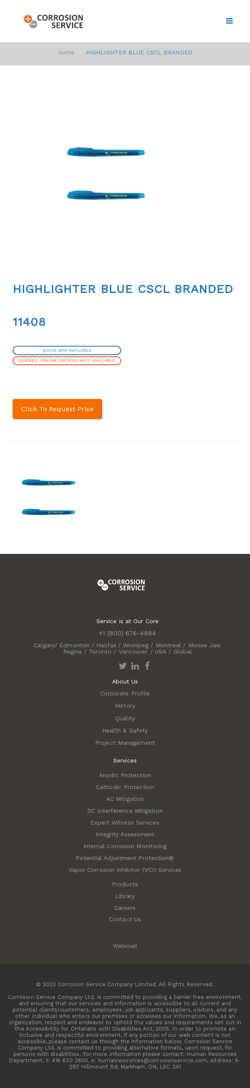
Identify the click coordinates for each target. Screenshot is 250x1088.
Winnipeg (136, 645)
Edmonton (74, 645)
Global (182, 651)
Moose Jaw (204, 645)
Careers (125, 907)
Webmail (125, 945)
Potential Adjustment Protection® (125, 858)
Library (125, 896)
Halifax (106, 645)
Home (66, 52)
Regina (72, 651)
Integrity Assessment (125, 834)
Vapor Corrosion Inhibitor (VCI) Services (125, 869)
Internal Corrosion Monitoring (125, 846)
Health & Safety (125, 730)
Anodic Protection (125, 775)
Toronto (100, 651)
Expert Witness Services (124, 822)
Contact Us (125, 919)
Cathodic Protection (125, 787)
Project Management (125, 742)
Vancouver (133, 651)
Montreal (168, 645)
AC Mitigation (125, 798)
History (125, 705)
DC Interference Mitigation (125, 810)
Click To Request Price (57, 409)
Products (125, 884)
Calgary (44, 645)
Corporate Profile (125, 693)
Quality (125, 718)
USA (160, 651)
